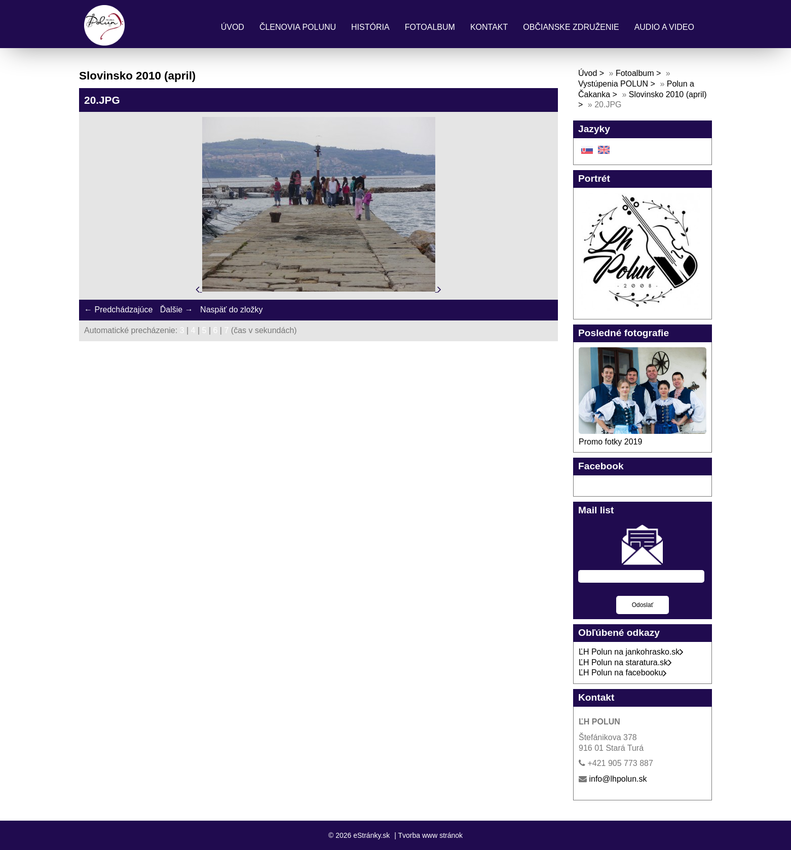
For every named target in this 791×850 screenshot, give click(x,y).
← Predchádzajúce (118, 309)
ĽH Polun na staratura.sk (625, 662)
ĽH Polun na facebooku (623, 672)
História (370, 27)
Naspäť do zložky (231, 309)
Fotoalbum (430, 27)
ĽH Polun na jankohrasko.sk (631, 651)
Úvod (232, 27)
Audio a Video (664, 27)
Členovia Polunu (297, 27)
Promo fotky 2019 (610, 441)
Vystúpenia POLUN (613, 83)
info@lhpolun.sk (618, 779)
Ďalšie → (176, 309)
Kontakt (489, 27)
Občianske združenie (571, 27)
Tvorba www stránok (430, 835)
